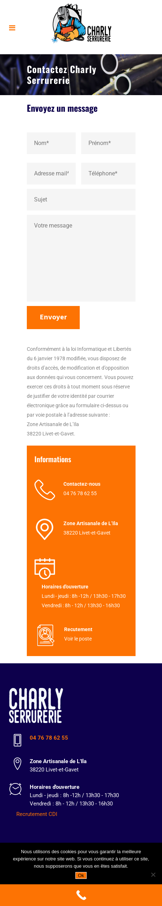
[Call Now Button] (81, 895)
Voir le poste (78, 639)
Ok (81, 875)
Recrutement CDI (36, 814)
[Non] (153, 874)
